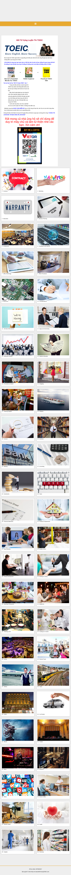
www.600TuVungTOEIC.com (42, 871)
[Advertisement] (35, 11)
